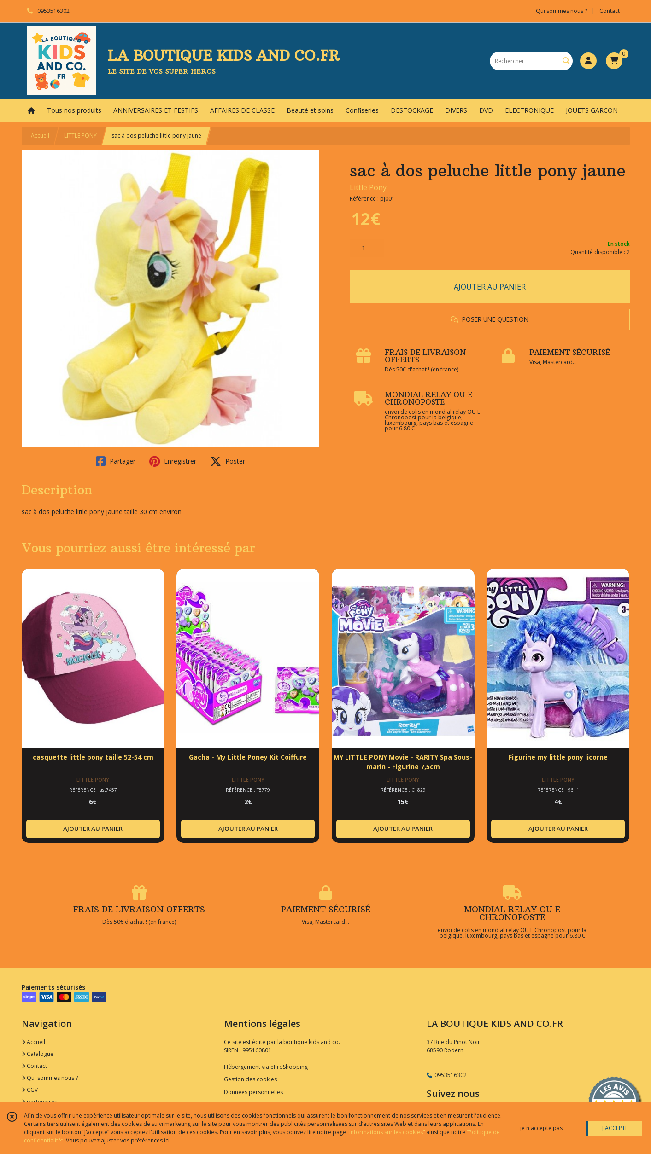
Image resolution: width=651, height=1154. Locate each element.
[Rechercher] (566, 61)
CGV (30, 1090)
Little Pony (368, 187)
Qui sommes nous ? (50, 1078)
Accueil (40, 135)
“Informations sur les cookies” (386, 1132)
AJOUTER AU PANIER (490, 287)
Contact (609, 11)
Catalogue (37, 1054)
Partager (115, 461)
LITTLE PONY (80, 135)
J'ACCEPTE (615, 1128)
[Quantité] (367, 248)
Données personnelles (253, 1092)
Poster (227, 461)
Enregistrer (172, 461)
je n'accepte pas (541, 1128)
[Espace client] (588, 61)
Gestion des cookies (250, 1079)
